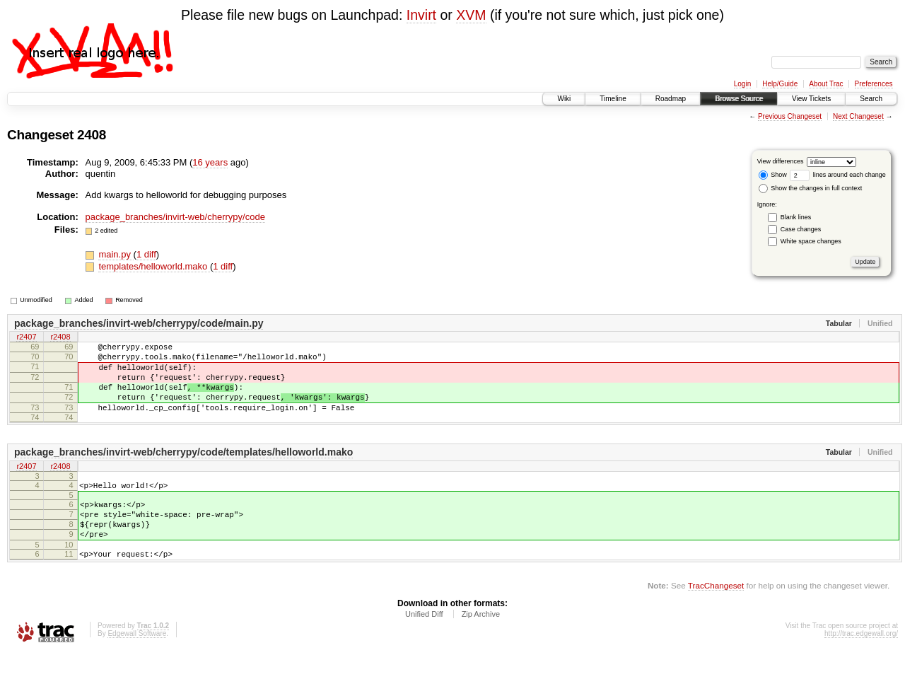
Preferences (874, 84)
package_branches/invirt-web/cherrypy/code (175, 216)
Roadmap (670, 99)
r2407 (26, 338)
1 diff (146, 254)
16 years (210, 162)
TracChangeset (716, 617)
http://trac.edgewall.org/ (861, 665)
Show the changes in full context (811, 188)
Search (871, 99)
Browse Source (739, 99)
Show (773, 174)
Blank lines (796, 217)
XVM (471, 15)
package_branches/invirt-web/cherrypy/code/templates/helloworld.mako (183, 469)
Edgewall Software (136, 665)
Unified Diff (424, 646)
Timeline (613, 99)
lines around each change (838, 174)
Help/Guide (780, 84)
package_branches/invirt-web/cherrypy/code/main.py (138, 323)
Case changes (801, 229)
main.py (115, 254)
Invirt (421, 15)
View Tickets (811, 99)
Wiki (564, 99)
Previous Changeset (790, 116)
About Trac (826, 84)
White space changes (811, 241)
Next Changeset (858, 116)
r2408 (60, 338)
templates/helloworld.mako (154, 266)
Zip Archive (481, 646)
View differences (780, 161)
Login (742, 84)
